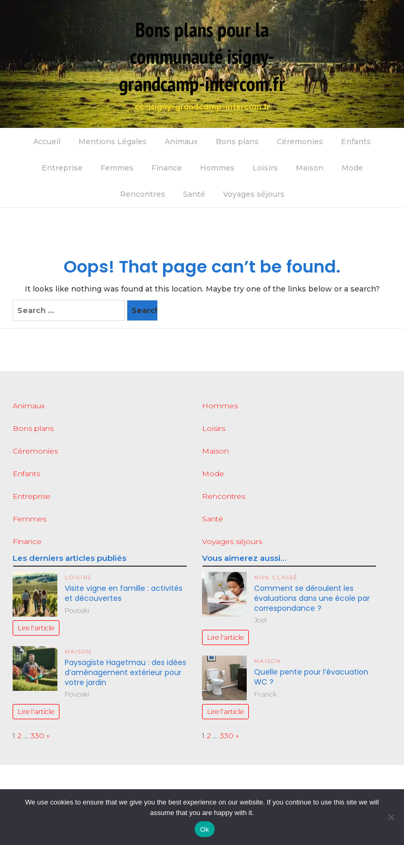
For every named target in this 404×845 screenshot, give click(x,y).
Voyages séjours (254, 194)
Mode (352, 168)
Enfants (356, 141)
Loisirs (265, 168)
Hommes (217, 168)
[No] (391, 817)
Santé (194, 194)
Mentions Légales (112, 141)
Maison (310, 168)
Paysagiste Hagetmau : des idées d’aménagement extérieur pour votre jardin (125, 672)
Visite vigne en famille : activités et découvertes (124, 593)
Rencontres (142, 194)
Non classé (276, 577)
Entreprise (62, 168)
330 (37, 735)
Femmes (117, 168)
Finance (167, 168)
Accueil (46, 141)
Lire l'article (36, 628)
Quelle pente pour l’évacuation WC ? (311, 677)
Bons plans (237, 141)
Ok (204, 829)
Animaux (181, 141)
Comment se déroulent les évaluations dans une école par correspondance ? (312, 598)
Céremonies (300, 141)
